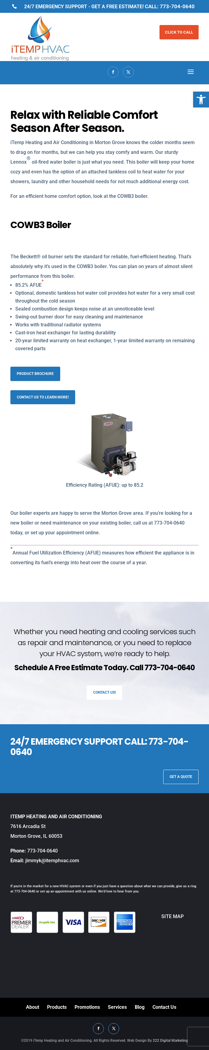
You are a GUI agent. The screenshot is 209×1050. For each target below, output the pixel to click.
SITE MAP (160, 916)
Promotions (87, 1007)
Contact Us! (104, 692)
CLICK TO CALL (179, 32)
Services (117, 1007)
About (32, 1007)
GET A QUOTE (181, 777)
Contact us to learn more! (43, 397)
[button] (201, 99)
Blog (140, 1007)
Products (57, 1007)
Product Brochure (35, 374)
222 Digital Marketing (170, 1040)
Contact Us (164, 1007)
